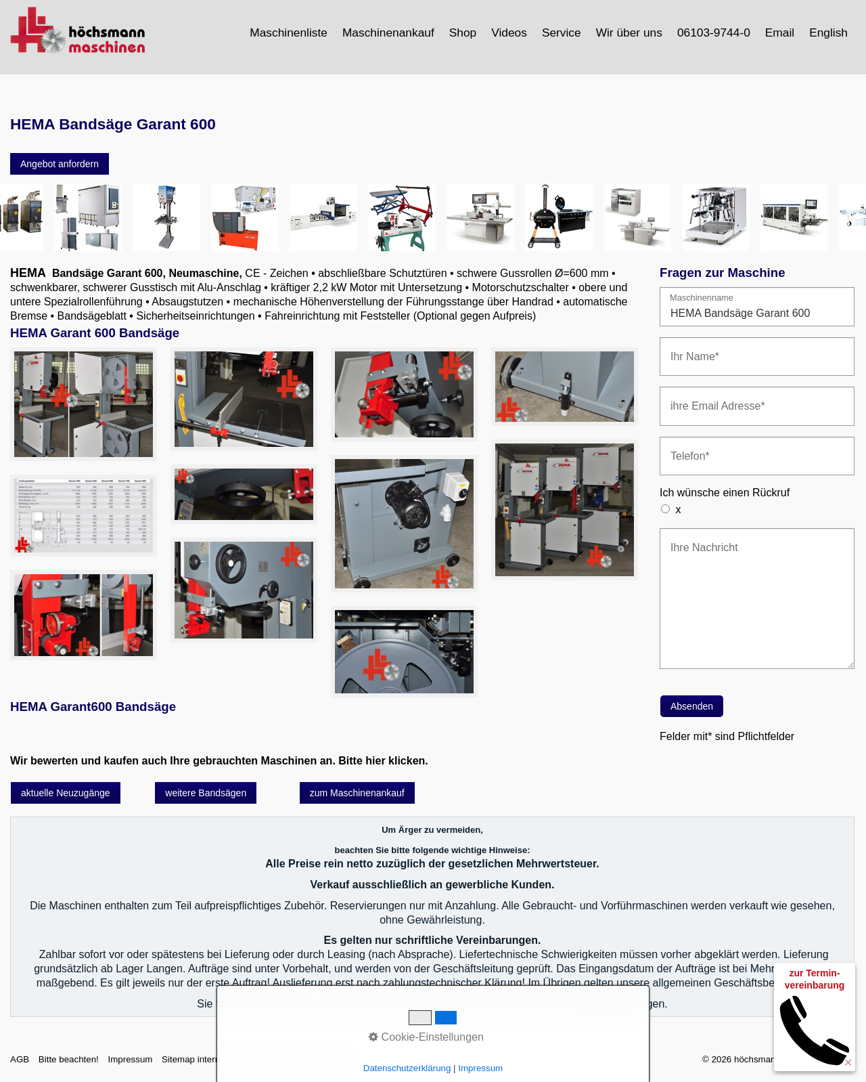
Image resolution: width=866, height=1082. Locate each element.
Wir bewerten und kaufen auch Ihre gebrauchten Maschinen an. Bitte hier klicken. (219, 760)
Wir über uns (629, 32)
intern (337, 1059)
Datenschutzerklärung (273, 1059)
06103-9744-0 (713, 32)
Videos (509, 32)
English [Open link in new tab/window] (828, 32)
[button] (59, 164)
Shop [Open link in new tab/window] (462, 32)
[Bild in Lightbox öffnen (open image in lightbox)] (83, 404)
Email (779, 32)
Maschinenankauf (388, 32)
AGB (19, 1059)
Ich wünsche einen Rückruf (725, 492)
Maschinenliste (288, 32)
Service (561, 32)
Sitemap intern (191, 1059)
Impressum (130, 1059)
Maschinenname (701, 298)
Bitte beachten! (69, 1059)
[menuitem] (289, 32)
